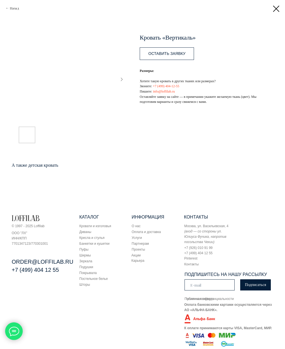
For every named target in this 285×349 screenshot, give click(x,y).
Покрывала (88, 273)
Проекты (138, 249)
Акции (136, 255)
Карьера (137, 261)
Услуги (137, 238)
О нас (136, 226)
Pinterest (190, 258)
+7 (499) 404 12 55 (35, 270)
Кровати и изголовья (95, 226)
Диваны (85, 232)
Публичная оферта (199, 299)
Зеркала (85, 261)
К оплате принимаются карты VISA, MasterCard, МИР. (228, 328)
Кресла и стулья (92, 238)
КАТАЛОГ (89, 217)
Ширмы (85, 255)
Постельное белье (93, 279)
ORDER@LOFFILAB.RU (42, 262)
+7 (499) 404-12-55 (166, 86)
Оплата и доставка (146, 232)
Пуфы (84, 249)
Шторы (84, 285)
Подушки (86, 267)
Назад (14, 8)
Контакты (191, 264)
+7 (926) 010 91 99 (198, 248)
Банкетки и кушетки (94, 244)
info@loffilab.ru (164, 91)
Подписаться (255, 285)
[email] (210, 284)
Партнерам (140, 244)
